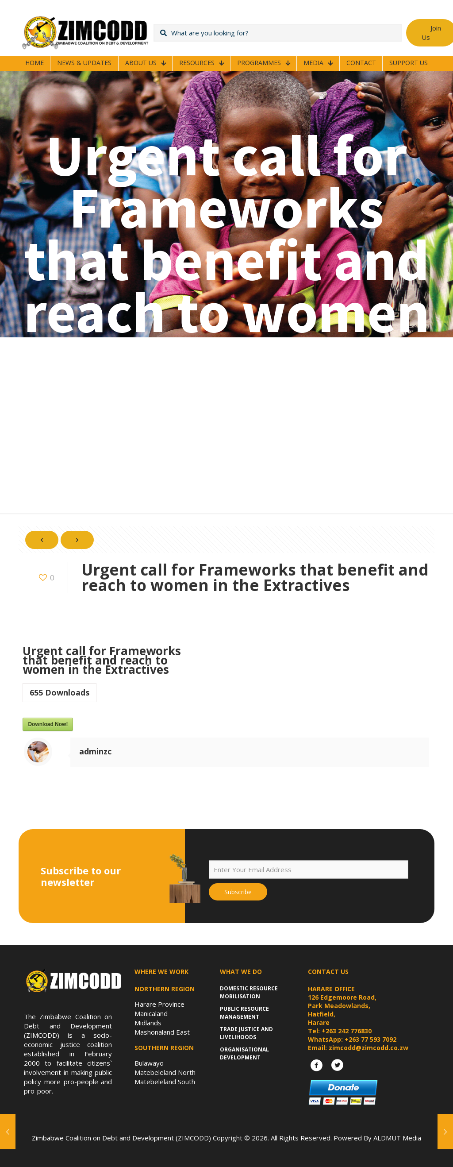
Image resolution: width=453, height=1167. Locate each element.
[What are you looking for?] (278, 33)
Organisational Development (244, 1053)
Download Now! (48, 724)
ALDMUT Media (397, 1137)
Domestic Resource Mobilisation (249, 992)
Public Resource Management (244, 1012)
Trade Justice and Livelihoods (246, 1033)
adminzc (95, 751)
